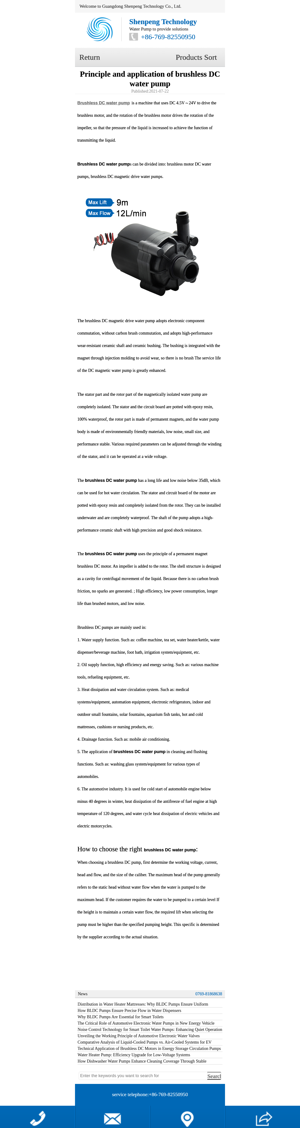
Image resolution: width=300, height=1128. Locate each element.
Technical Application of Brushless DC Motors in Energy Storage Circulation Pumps (149, 1048)
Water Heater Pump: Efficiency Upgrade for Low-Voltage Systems (134, 1055)
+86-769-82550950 (168, 37)
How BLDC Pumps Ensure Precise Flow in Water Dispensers (129, 1010)
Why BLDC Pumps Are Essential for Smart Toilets (121, 1017)
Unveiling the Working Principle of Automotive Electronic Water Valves (139, 1036)
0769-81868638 (208, 994)
